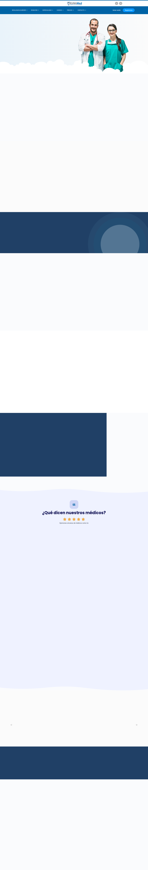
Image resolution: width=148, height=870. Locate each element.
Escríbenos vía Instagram (78, 859)
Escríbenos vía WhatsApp (59, 859)
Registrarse (129, 10)
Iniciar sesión (116, 10)
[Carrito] (108, 10)
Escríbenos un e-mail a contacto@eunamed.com (107, 859)
